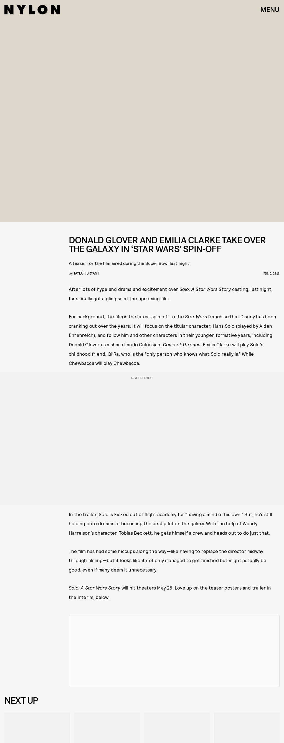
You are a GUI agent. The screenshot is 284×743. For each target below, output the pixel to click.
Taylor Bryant (86, 273)
